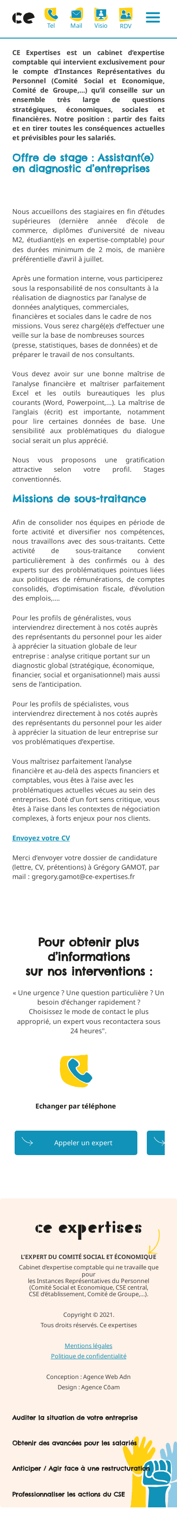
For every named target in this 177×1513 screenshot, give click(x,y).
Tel (51, 18)
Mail (76, 18)
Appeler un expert (83, 1142)
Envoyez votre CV (41, 837)
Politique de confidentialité (88, 1356)
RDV (126, 18)
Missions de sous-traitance (79, 498)
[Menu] (153, 19)
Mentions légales (88, 1345)
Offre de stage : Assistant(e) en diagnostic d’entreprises (82, 163)
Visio (101, 18)
